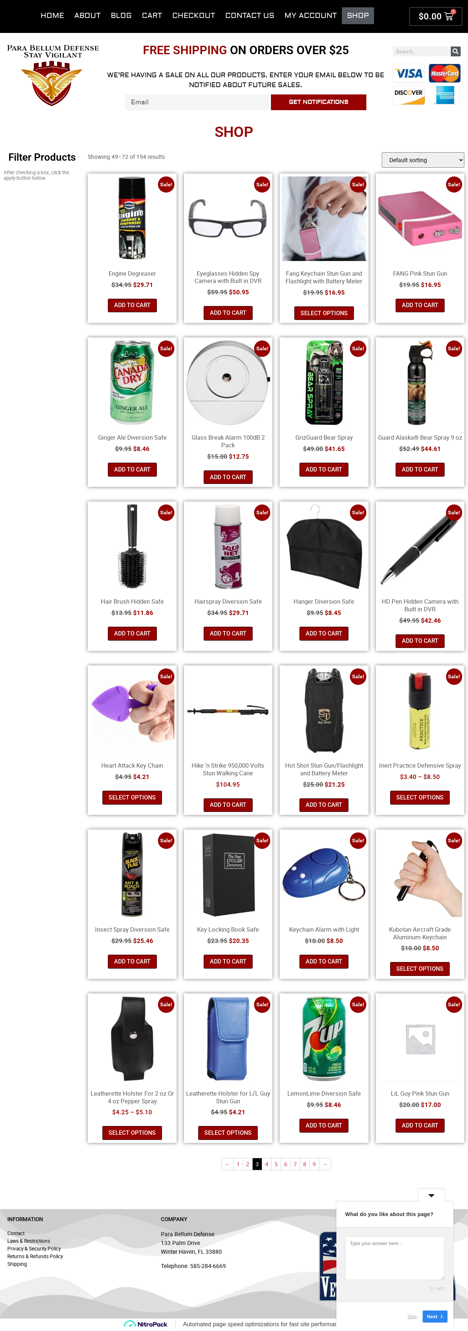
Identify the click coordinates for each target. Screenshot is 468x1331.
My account (310, 15)
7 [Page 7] (295, 1164)
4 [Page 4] (266, 1164)
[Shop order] (423, 160)
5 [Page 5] (276, 1164)
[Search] (456, 51)
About (87, 15)
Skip (412, 1323)
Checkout (193, 15)
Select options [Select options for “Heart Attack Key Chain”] (132, 797)
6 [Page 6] (285, 1164)
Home (52, 15)
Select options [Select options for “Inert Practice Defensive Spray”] (420, 797)
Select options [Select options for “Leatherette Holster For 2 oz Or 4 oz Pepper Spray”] (132, 1132)
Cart (152, 15)
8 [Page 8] (304, 1164)
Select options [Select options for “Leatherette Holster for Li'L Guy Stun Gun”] (228, 1132)
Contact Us (249, 15)
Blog (121, 15)
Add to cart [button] (132, 305)
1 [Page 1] (238, 1164)
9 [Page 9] (314, 1164)
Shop (358, 15)
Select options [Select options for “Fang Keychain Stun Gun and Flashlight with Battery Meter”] (324, 313)
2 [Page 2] (247, 1164)
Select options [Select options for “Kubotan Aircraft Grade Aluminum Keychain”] (420, 968)
